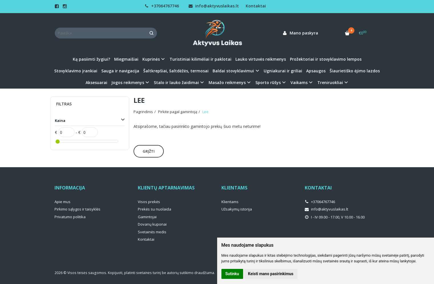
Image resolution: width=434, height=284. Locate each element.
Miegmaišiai (126, 59)
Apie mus (62, 201)
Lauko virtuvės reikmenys (260, 59)
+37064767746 (162, 6)
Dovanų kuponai (152, 224)
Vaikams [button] (299, 82)
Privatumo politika (70, 216)
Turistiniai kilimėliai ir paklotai (200, 59)
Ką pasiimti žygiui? (91, 59)
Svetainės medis (152, 231)
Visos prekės (149, 201)
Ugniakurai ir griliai (283, 70)
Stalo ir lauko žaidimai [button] (176, 82)
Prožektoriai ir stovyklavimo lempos (326, 59)
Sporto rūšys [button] (268, 82)
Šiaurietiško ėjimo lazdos (355, 70)
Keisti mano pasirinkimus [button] (270, 273)
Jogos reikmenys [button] (127, 82)
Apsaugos (316, 70)
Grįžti (149, 151)
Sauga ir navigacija (120, 70)
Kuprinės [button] (151, 59)
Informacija (69, 188)
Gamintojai (147, 216)
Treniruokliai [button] (330, 82)
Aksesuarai (96, 82)
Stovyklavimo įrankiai (75, 70)
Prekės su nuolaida (154, 209)
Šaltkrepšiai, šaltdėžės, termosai (176, 70)
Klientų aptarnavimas (166, 188)
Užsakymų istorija (236, 209)
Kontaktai (256, 6)
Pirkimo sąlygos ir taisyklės (77, 209)
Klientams (234, 188)
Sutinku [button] (232, 273)
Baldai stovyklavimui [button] (233, 70)
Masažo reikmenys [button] (227, 82)
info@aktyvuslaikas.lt (214, 6)
